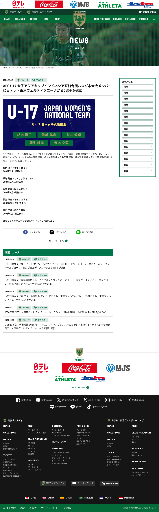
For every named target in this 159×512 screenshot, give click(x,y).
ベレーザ (24, 80)
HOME (5, 67)
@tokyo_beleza (91, 400)
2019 (126, 123)
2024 (126, 93)
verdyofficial (23, 400)
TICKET (45, 19)
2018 (126, 129)
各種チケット (7, 470)
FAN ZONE (82, 426)
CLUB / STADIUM (102, 19)
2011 (126, 170)
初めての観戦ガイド (10, 449)
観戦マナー (31, 448)
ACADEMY (117, 19)
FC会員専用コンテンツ (84, 432)
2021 (126, 111)
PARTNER (143, 19)
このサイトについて (28, 508)
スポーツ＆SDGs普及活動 (61, 435)
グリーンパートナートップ (61, 458)
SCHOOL (57, 426)
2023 (126, 99)
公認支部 (31, 454)
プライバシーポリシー (50, 508)
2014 (126, 152)
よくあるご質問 (9, 508)
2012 (126, 164)
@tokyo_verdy (113, 400)
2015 (126, 147)
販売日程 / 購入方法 (10, 465)
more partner (77, 387)
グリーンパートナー (59, 461)
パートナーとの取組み (59, 463)
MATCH (33, 19)
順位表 (5, 446)
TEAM (57, 19)
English (48, 497)
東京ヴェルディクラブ (42, 11)
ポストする (61, 232)
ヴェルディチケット (85, 483)
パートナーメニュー (59, 455)
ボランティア (32, 451)
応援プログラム (81, 444)
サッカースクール (58, 430)
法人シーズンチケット (10, 473)
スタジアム (31, 446)
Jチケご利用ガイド (82, 435)
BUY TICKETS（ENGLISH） (12, 476)
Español (66, 497)
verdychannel (44, 400)
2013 (126, 158)
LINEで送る (87, 232)
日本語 (30, 497)
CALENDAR (20, 19)
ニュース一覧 (16, 67)
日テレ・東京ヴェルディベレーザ (128, 420)
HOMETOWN (130, 19)
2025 (126, 87)
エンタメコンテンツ (83, 441)
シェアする (34, 232)
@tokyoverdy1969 (97, 406)
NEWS (7, 19)
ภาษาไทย (106, 497)
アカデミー (40, 80)
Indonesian (126, 497)
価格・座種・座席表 (114, 459)
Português (86, 497)
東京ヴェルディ (17, 11)
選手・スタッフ (33, 430)
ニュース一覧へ (56, 240)
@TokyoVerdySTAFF (67, 400)
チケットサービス (113, 465)
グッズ (78, 438)
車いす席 (6, 467)
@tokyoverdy (58, 406)
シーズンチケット (9, 459)
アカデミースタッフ (34, 470)
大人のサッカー (57, 432)
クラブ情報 (31, 443)
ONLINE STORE (149, 12)
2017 (126, 135)
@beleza (76, 406)
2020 (126, 117)
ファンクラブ (81, 430)
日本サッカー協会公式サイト (23, 220)
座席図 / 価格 (7, 462)
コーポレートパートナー (60, 452)
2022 (126, 105)
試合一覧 (6, 443)
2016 (126, 141)
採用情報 (67, 508)
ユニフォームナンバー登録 (37, 432)
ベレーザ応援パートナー (139, 475)
